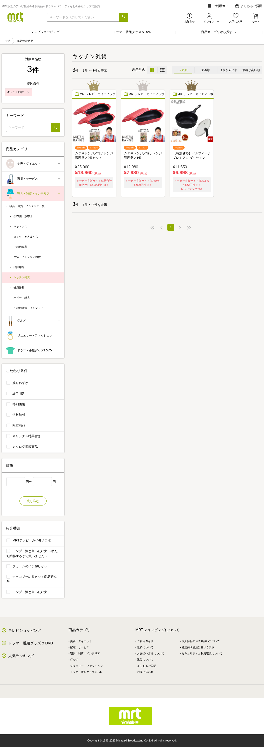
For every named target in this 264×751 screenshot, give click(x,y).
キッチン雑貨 (22, 277)
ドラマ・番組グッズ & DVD (30, 643)
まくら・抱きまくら (26, 236)
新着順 (205, 70)
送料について (145, 647)
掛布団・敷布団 (23, 216)
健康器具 (19, 287)
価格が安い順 (228, 70)
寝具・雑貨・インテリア (33, 194)
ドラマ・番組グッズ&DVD (33, 351)
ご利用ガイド (219, 6)
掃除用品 (19, 267)
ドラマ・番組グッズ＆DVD (132, 32)
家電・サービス (33, 179)
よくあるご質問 (248, 6)
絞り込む (33, 501)
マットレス (20, 226)
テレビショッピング (45, 32)
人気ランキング (21, 656)
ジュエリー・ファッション (33, 336)
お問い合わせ (145, 672)
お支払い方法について (150, 653)
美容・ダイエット (33, 164)
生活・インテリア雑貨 (27, 257)
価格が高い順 (251, 70)
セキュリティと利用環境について (202, 653)
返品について (145, 659)
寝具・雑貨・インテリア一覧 (27, 206)
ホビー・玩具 (22, 297)
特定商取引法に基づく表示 (198, 647)
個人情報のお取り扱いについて (201, 641)
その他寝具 (20, 246)
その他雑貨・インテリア (28, 308)
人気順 (183, 70)
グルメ (33, 321)
